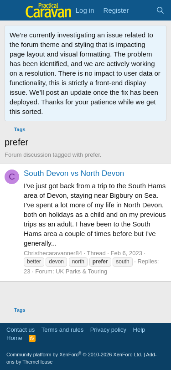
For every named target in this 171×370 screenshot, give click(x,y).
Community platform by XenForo (74, 354)
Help (139, 329)
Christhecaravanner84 (53, 253)
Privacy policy (108, 329)
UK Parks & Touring (81, 271)
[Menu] (12, 10)
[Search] (160, 10)
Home (14, 337)
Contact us (20, 329)
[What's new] (142, 10)
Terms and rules (62, 329)
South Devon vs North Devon (74, 173)
